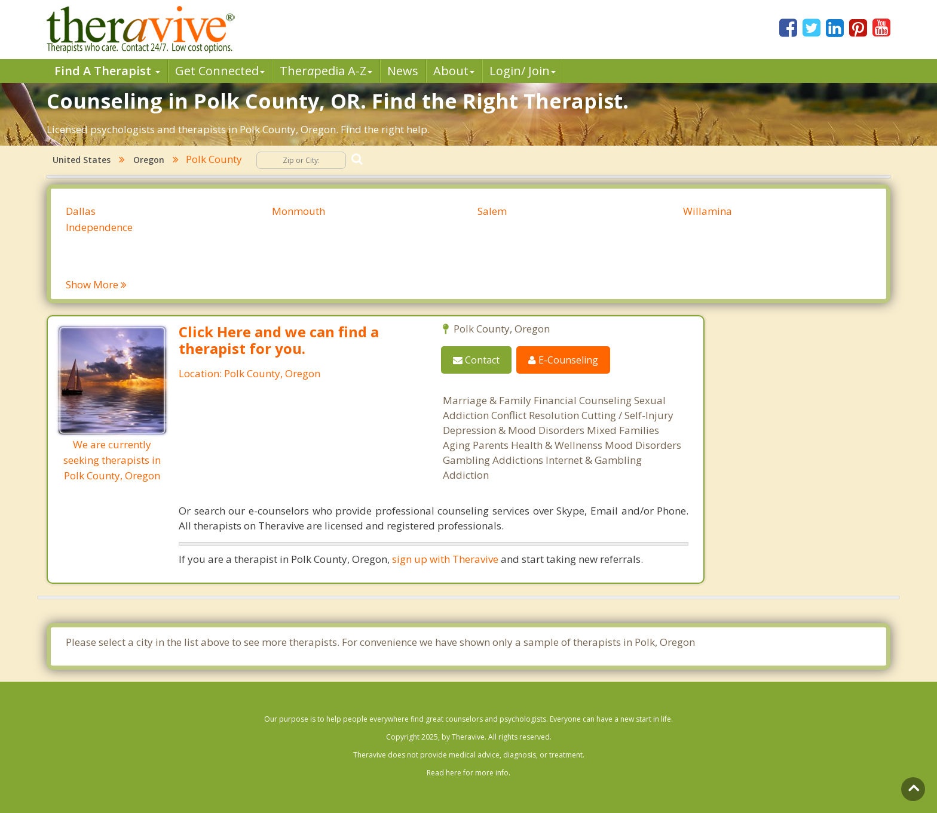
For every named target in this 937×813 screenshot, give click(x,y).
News (402, 71)
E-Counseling (563, 360)
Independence (99, 227)
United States (82, 159)
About (453, 71)
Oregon (148, 159)
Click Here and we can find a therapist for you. (279, 340)
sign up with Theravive (445, 559)
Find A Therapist (107, 71)
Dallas (81, 211)
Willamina (707, 211)
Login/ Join (522, 71)
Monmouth (298, 211)
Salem (492, 211)
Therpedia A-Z (326, 71)
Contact (476, 360)
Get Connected (220, 71)
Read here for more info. (468, 773)
